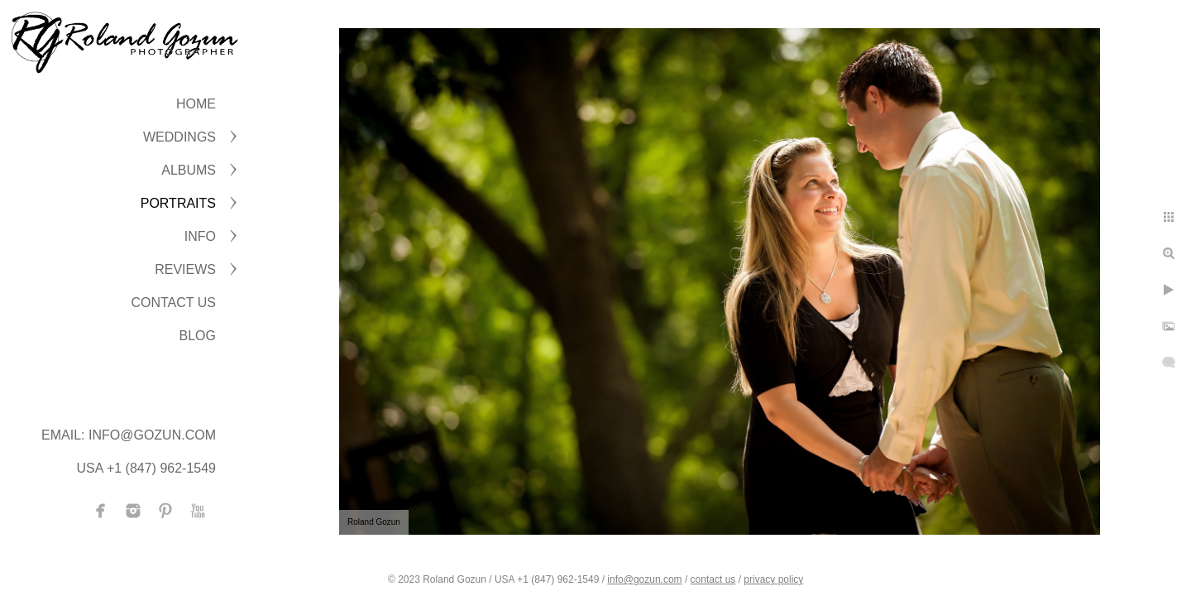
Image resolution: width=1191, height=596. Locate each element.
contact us (713, 579)
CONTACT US (173, 303)
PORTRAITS (178, 203)
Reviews (185, 269)
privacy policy (773, 579)
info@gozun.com (644, 579)
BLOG (197, 336)
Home (196, 104)
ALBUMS (188, 170)
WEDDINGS (179, 137)
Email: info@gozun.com (128, 435)
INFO (200, 236)
